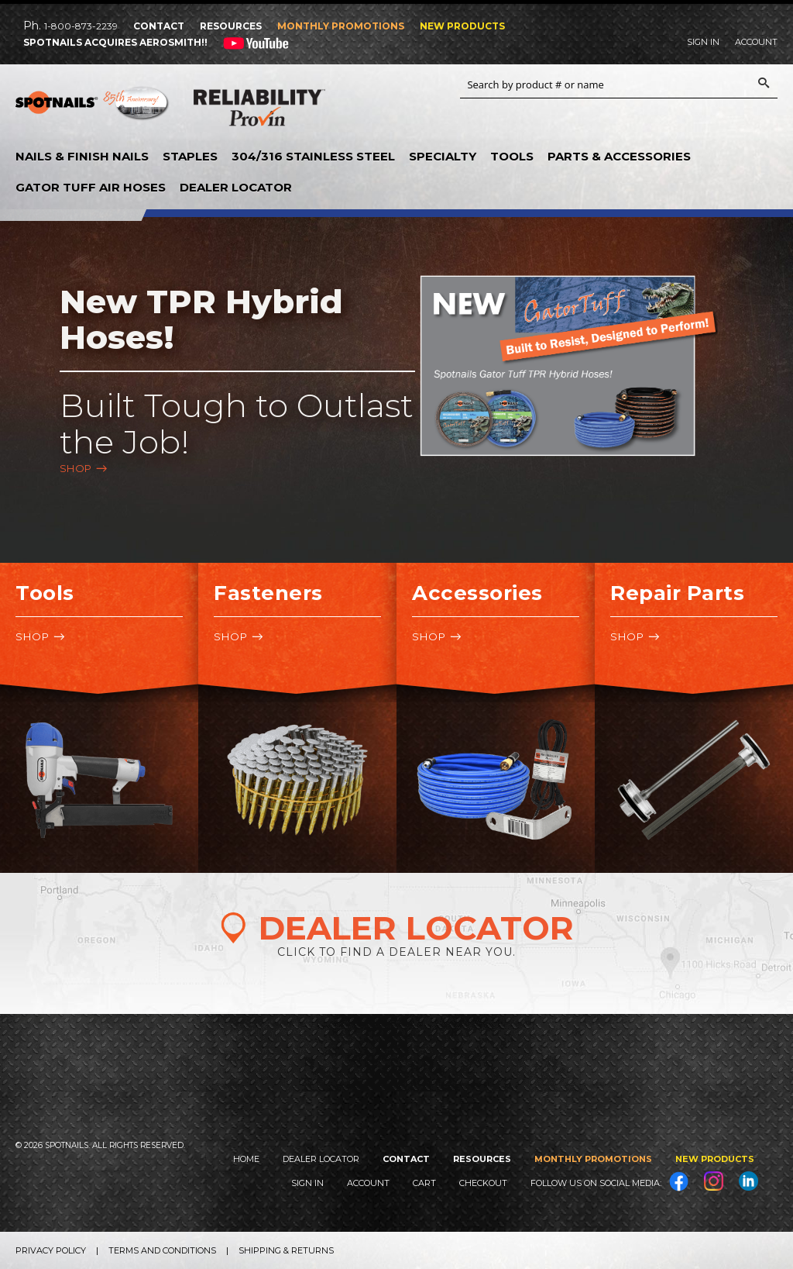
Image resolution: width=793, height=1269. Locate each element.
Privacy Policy (50, 1250)
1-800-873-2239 (81, 26)
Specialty (442, 156)
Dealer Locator (236, 187)
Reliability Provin (259, 111)
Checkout (483, 1183)
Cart (424, 1183)
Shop (76, 468)
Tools (512, 156)
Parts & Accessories (619, 156)
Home (246, 1158)
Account (756, 41)
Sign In (703, 41)
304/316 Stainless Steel (313, 156)
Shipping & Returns (286, 1250)
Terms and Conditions (162, 1250)
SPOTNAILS (92, 108)
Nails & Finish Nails (82, 156)
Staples (190, 156)
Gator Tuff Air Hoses (90, 187)
